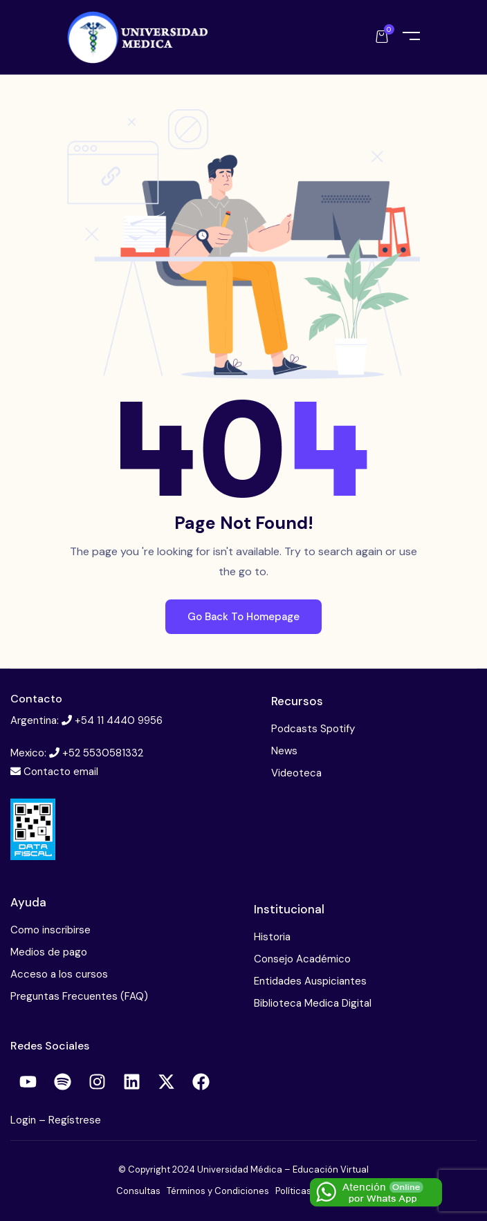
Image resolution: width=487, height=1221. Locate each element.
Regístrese (74, 1120)
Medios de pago (48, 952)
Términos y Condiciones (218, 1191)
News (284, 751)
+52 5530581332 (102, 753)
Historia (272, 937)
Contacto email (61, 772)
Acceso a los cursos (59, 974)
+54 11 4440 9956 (119, 720)
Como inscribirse (50, 930)
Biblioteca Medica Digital (312, 1003)
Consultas (138, 1191)
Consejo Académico (302, 959)
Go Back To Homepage (243, 617)
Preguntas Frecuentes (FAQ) (79, 996)
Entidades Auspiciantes (310, 981)
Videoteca (296, 773)
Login (24, 1120)
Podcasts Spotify (313, 729)
